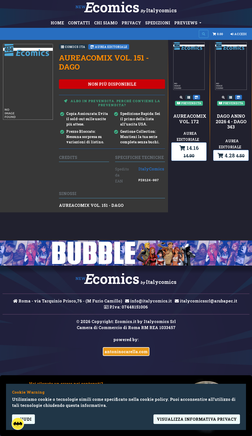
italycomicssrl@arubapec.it (206, 300)
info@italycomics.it (148, 300)
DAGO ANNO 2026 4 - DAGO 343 (231, 121)
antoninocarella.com (126, 351)
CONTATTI (79, 22)
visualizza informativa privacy (197, 419)
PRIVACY (131, 22)
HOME (57, 22)
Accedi (238, 34)
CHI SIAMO (106, 22)
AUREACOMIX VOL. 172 (189, 118)
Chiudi (23, 419)
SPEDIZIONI (157, 22)
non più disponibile (112, 84)
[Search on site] (203, 34)
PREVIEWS (186, 22)
